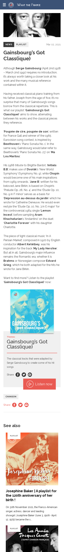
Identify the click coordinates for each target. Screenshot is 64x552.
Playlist (21, 44)
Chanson (10, 396)
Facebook (18, 374)
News (8, 44)
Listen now (39, 384)
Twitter (24, 374)
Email (30, 374)
